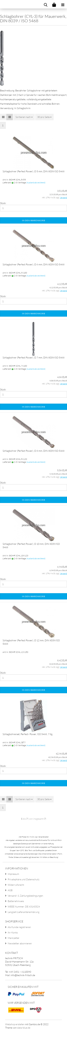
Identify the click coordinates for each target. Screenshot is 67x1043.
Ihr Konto (13, 932)
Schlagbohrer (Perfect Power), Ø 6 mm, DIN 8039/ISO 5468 (33, 264)
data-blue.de (23, 1027)
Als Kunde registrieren (19, 927)
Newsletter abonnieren (20, 943)
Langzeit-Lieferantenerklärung (23, 912)
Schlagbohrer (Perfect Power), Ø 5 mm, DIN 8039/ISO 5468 (33, 171)
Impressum (13, 873)
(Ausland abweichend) (36, 182)
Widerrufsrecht (16, 884)
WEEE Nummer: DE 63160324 (24, 906)
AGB (10, 890)
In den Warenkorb (33, 220)
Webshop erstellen (15, 1024)
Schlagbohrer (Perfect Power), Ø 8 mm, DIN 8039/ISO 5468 (33, 450)
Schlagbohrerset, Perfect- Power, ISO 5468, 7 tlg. (28, 734)
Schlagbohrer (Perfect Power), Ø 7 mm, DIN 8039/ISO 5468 (33, 357)
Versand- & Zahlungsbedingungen (25, 895)
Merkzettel (13, 937)
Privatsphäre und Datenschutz (23, 879)
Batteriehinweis (16, 901)
